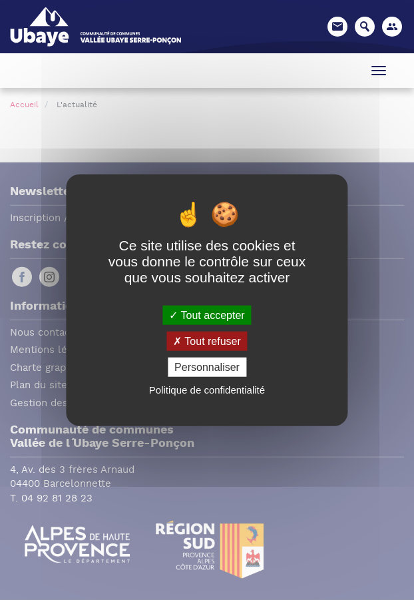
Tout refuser (207, 340)
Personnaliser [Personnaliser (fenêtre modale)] (207, 367)
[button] (392, 27)
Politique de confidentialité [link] (207, 390)
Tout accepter (206, 314)
